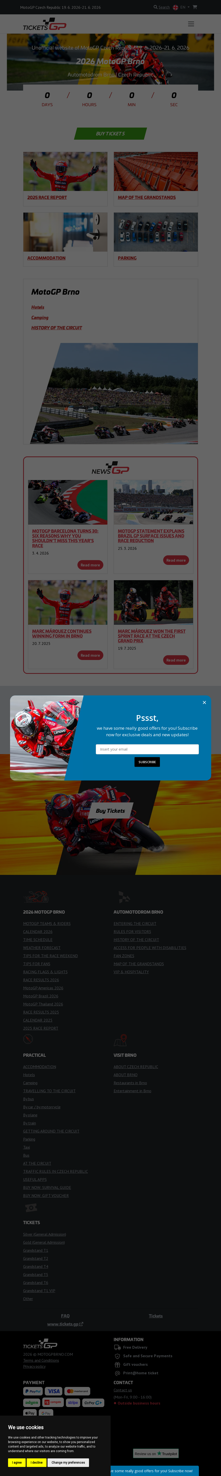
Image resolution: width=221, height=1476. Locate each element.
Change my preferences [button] (68, 1462)
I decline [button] (36, 1462)
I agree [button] (17, 1462)
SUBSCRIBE (147, 762)
